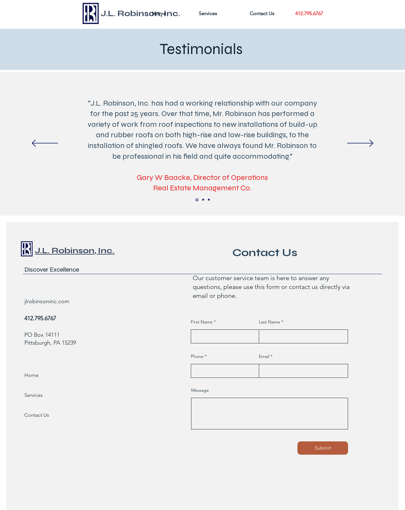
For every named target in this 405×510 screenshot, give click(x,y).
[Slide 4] (197, 199)
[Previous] (45, 143)
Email (264, 356)
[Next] (360, 143)
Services (33, 395)
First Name (202, 322)
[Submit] (322, 448)
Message (200, 390)
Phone (197, 356)
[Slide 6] (209, 200)
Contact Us (36, 415)
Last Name (269, 322)
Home (31, 375)
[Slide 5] (203, 200)
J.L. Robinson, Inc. (75, 250)
